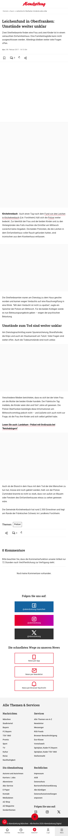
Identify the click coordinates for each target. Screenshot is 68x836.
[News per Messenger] (34, 658)
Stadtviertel (8, 723)
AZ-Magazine (8, 806)
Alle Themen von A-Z (43, 719)
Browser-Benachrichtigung (45, 735)
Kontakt (6, 794)
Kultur (5, 752)
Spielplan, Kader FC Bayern (45, 748)
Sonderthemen (9, 810)
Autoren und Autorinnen (13, 773)
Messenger (39, 727)
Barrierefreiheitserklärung (45, 786)
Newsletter (39, 723)
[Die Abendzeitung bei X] (34, 633)
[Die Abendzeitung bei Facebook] (34, 606)
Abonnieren (8, 782)
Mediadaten (8, 798)
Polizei (51, 217)
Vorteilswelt (39, 744)
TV (4, 748)
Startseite (5, 11)
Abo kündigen (40, 790)
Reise (5, 756)
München (7, 719)
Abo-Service (8, 786)
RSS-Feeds (38, 731)
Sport (5, 744)
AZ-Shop (6, 802)
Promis (6, 740)
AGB (36, 777)
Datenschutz (39, 782)
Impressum (39, 773)
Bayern (12, 11)
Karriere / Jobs (9, 777)
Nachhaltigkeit (9, 760)
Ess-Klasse (39, 740)
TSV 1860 (7, 735)
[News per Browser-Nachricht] (34, 685)
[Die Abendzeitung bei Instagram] (34, 620)
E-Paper (6, 790)
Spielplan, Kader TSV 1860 (45, 752)
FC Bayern (7, 731)
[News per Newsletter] (34, 671)
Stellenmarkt (39, 756)
